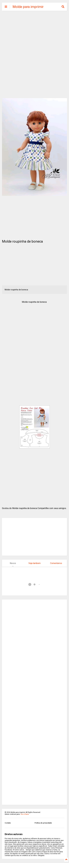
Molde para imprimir (28, 7)
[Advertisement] (34, 33)
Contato (8, 823)
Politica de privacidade (43, 823)
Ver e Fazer (24, 814)
